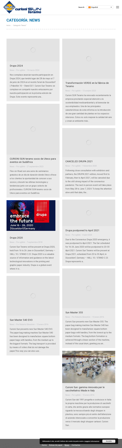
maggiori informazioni (91, 441)
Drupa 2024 (16, 65)
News (12, 70)
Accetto (109, 441)
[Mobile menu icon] (117, 7)
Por (20, 70)
